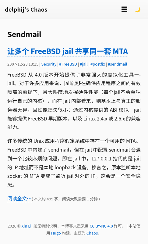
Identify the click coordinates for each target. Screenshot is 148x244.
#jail (83, 64)
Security (48, 64)
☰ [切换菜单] (124, 9)
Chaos (92, 233)
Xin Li (26, 226)
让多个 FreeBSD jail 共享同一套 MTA (67, 50)
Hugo (56, 233)
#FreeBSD (68, 64)
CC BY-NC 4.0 (101, 226)
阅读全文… (19, 198)
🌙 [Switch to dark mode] (138, 9)
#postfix (97, 64)
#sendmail (117, 64)
